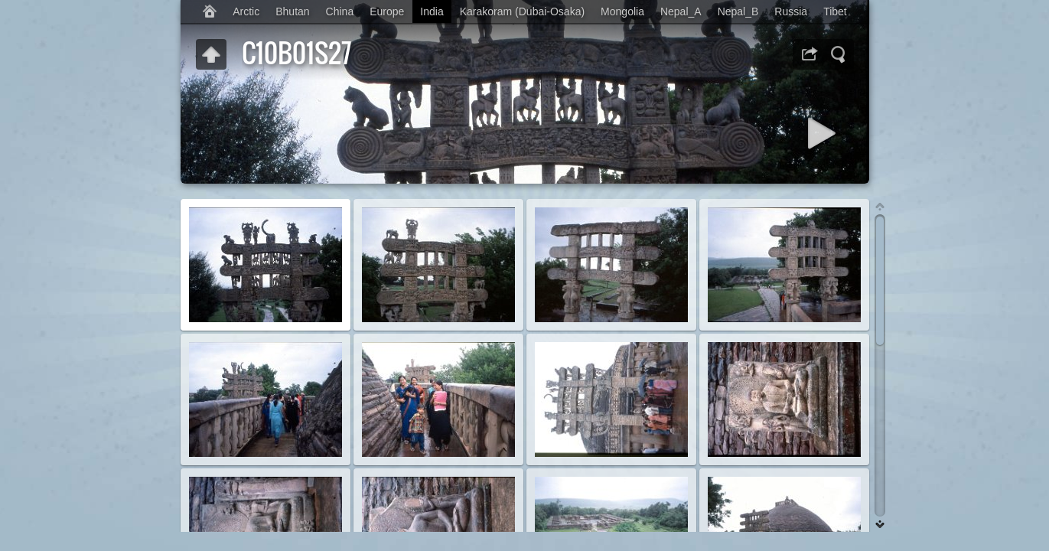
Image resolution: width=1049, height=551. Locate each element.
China (340, 11)
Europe (387, 11)
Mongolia (622, 11)
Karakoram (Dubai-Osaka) (522, 11)
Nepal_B (738, 11)
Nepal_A (681, 11)
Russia (790, 11)
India (431, 11)
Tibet (835, 11)
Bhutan (292, 11)
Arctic (246, 11)
